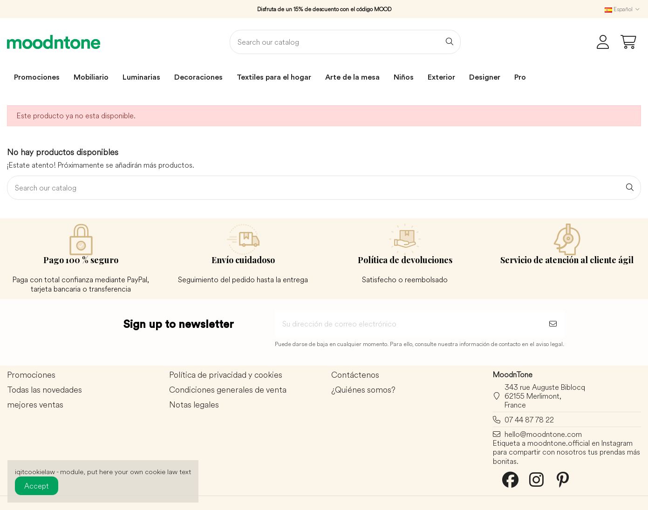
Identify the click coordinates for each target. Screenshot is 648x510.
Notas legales (194, 405)
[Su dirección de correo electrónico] (408, 324)
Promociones (31, 375)
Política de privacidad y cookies (225, 375)
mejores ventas (35, 405)
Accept (36, 485)
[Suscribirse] (553, 324)
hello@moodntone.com (543, 434)
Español (623, 9)
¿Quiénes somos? (363, 390)
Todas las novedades (44, 390)
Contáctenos (355, 375)
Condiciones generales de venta (227, 390)
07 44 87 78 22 (529, 419)
